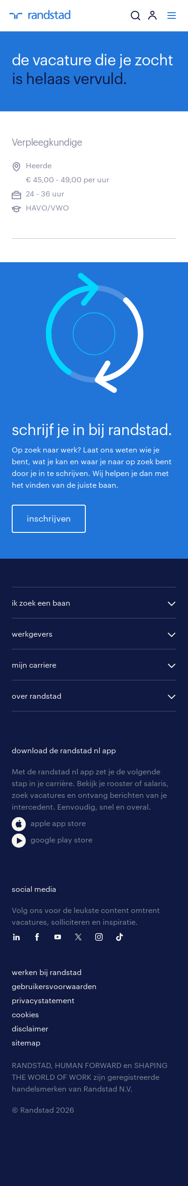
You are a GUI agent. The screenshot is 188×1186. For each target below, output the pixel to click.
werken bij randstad (47, 972)
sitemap (26, 1042)
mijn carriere (34, 664)
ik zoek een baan (41, 602)
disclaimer (30, 1028)
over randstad (36, 695)
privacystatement (43, 1000)
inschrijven (49, 518)
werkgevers (32, 633)
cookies (25, 1014)
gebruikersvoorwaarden (54, 986)
